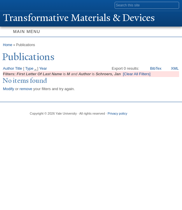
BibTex (155, 68)
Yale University (10, 5)
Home (7, 45)
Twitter (44, 123)
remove (26, 89)
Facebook (33, 123)
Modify (8, 89)
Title (18, 68)
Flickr (56, 123)
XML (175, 68)
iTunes (67, 123)
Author (8, 68)
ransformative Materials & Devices (79, 17)
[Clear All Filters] (136, 74)
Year (43, 68)
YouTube (79, 123)
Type (29, 68)
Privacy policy (117, 113)
